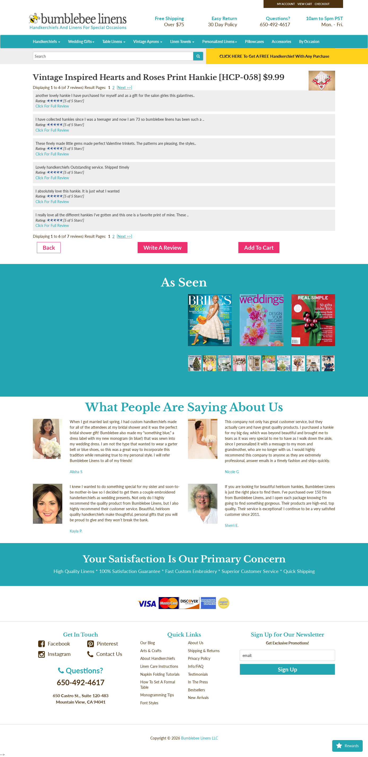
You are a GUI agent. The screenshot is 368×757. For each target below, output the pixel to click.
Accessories (281, 41)
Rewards (347, 746)
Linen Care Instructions (159, 666)
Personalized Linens (219, 41)
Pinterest (102, 643)
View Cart (304, 4)
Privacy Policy (199, 658)
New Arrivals (198, 697)
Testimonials (198, 674)
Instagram (54, 654)
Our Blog (147, 642)
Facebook (54, 643)
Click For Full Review (52, 106)
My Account (286, 4)
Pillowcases (254, 41)
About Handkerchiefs (157, 658)
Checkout (322, 4)
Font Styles (149, 703)
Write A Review (162, 247)
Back (49, 247)
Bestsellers (196, 690)
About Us (195, 642)
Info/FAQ (195, 666)
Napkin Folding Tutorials (159, 674)
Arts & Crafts (150, 650)
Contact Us (104, 654)
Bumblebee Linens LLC (199, 738)
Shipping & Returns (204, 650)
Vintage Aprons (147, 41)
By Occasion (309, 41)
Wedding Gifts (81, 41)
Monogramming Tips (157, 695)
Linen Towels (182, 41)
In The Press (198, 682)
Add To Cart (259, 247)
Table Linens (113, 41)
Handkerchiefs (46, 41)
